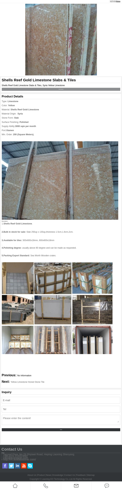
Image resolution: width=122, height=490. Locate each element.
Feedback (81, 475)
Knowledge (57, 475)
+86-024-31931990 (15, 456)
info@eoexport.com (15, 457)
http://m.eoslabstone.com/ (19, 459)
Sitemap (91, 475)
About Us (31, 475)
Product (41, 475)
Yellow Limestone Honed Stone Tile (27, 382)
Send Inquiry (61, 89)
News (48, 475)
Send (61, 429)
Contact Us (69, 475)
